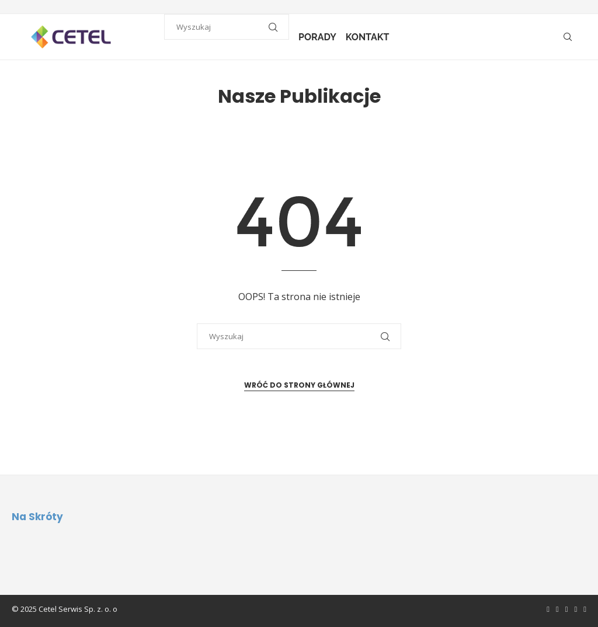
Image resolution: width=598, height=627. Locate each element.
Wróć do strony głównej (299, 385)
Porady (320, 37)
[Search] (567, 37)
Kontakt (370, 37)
